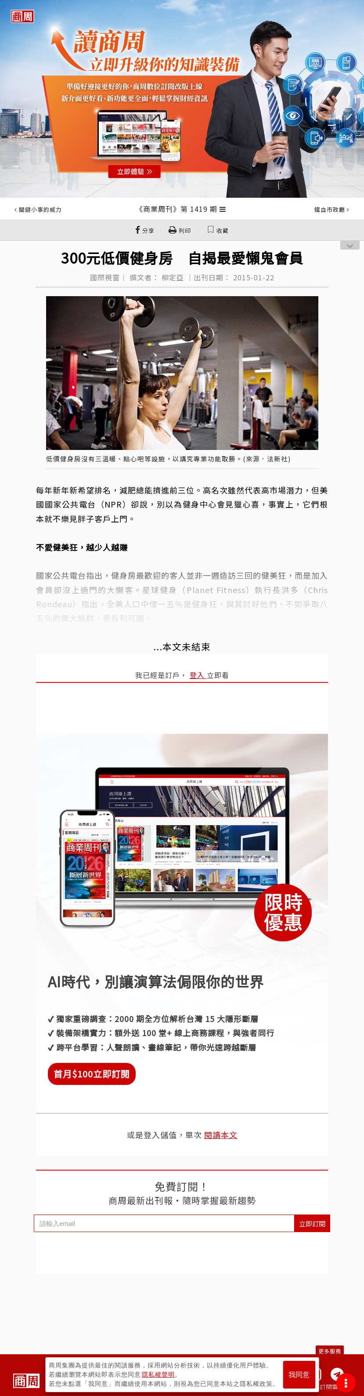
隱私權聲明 (158, 1374)
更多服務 (329, 1351)
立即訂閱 (312, 1223)
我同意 (299, 1374)
